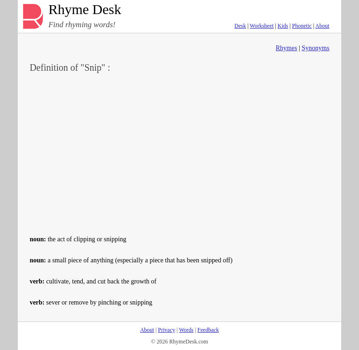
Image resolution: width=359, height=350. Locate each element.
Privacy (166, 330)
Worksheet (261, 25)
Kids (283, 25)
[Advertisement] (180, 152)
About (323, 25)
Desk (240, 25)
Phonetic (302, 25)
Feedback (208, 330)
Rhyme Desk (84, 9)
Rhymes (286, 48)
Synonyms (315, 48)
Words (186, 330)
